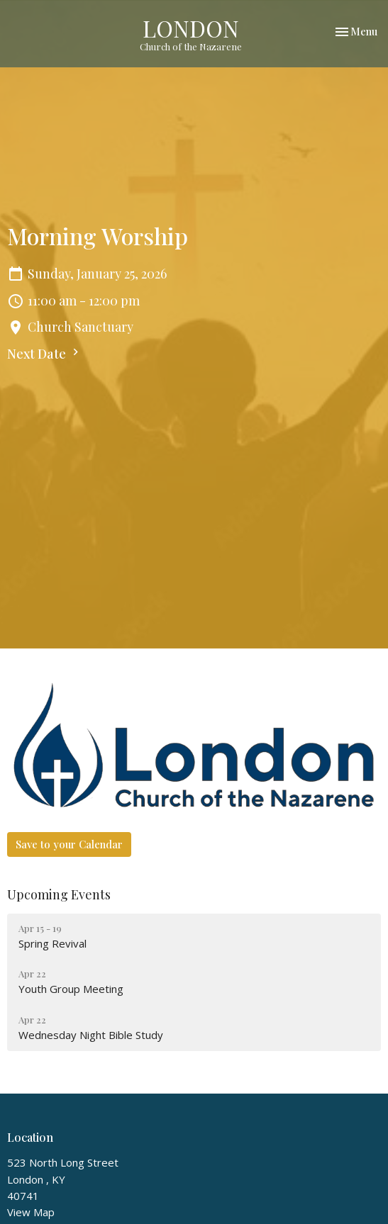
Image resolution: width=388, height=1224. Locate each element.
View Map (31, 1212)
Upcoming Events (59, 894)
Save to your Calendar (69, 844)
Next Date (44, 353)
